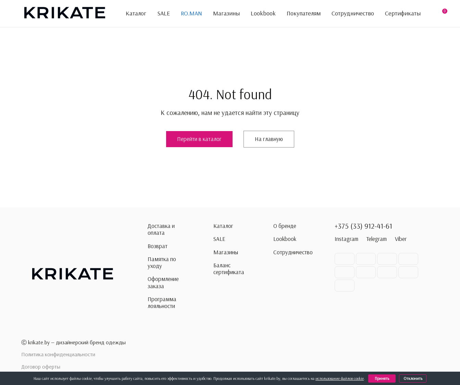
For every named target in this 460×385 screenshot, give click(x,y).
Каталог (132, 13)
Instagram (346, 238)
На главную (269, 138)
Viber (401, 238)
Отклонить (414, 378)
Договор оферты (40, 366)
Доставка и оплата (161, 229)
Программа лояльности (162, 302)
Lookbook (263, 13)
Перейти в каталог (199, 138)
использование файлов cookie (340, 378)
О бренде (284, 225)
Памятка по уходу (162, 262)
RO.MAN (191, 13)
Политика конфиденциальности (58, 354)
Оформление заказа (163, 282)
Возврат (157, 246)
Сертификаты (403, 13)
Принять (383, 378)
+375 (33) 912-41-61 (363, 225)
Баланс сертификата (228, 268)
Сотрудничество (353, 13)
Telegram (376, 238)
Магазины (226, 13)
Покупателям (304, 13)
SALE (163, 13)
